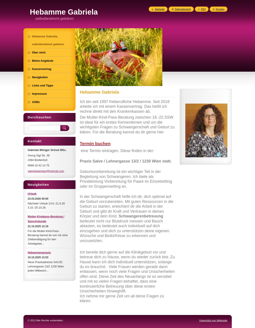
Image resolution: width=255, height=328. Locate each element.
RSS (203, 9)
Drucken (220, 9)
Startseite (160, 9)
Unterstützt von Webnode (213, 320)
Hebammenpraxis (39, 252)
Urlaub (32, 193)
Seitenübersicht (183, 9)
